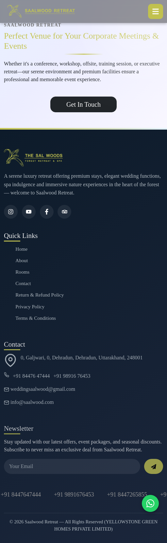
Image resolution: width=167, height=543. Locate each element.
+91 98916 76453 (71, 376)
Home (21, 249)
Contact (23, 283)
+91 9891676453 (74, 494)
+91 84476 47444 (31, 376)
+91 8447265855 (128, 494)
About (21, 260)
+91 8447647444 (21, 494)
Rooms (22, 272)
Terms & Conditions (35, 318)
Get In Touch (83, 104)
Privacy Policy (29, 306)
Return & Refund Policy (39, 295)
